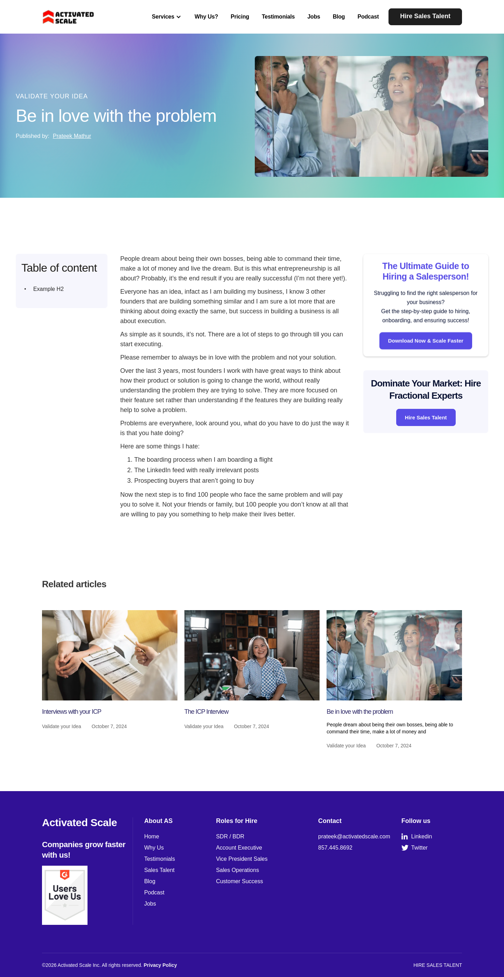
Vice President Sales (241, 859)
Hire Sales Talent (425, 16)
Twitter (414, 847)
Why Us (154, 848)
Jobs (313, 17)
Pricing (240, 17)
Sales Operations (237, 870)
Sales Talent (159, 870)
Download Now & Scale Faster (425, 348)
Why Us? (206, 17)
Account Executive (239, 848)
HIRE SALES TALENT (437, 965)
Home (151, 836)
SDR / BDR (230, 836)
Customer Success (239, 881)
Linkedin (416, 836)
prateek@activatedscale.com (354, 836)
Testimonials (278, 17)
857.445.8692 (335, 848)
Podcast (368, 17)
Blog (339, 17)
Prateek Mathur (72, 136)
